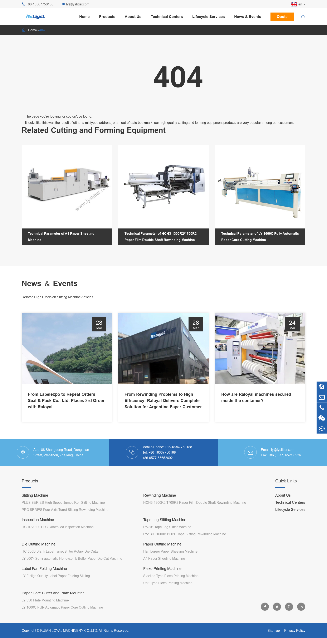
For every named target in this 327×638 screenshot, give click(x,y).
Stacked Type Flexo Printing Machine (171, 576)
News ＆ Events (50, 283)
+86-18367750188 (37, 4)
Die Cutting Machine (38, 544)
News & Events (247, 16)
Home (84, 16)
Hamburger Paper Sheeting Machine (170, 551)
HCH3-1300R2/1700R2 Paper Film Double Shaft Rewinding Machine (194, 502)
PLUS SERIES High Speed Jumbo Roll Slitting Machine (63, 502)
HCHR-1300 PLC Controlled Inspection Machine (58, 527)
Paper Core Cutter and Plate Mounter (53, 593)
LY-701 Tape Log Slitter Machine (167, 527)
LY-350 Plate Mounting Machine (45, 600)
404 (42, 30)
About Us (133, 16)
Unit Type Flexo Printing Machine (167, 583)
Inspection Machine (38, 520)
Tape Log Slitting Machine (164, 520)
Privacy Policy (294, 630)
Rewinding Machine (159, 495)
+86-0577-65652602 (157, 458)
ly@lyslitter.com (75, 4)
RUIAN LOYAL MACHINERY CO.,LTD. (69, 630)
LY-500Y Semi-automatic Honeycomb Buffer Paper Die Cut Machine (72, 558)
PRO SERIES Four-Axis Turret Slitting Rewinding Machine (65, 509)
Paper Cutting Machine (162, 544)
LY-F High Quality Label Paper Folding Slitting (56, 576)
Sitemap (274, 630)
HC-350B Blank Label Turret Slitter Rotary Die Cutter (60, 551)
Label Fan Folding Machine (44, 568)
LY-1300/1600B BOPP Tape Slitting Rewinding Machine (184, 534)
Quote (282, 16)
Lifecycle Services (208, 16)
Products (107, 16)
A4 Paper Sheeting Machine (164, 558)
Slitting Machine (35, 495)
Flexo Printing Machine (162, 568)
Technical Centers (167, 16)
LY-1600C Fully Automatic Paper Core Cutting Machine (62, 607)
